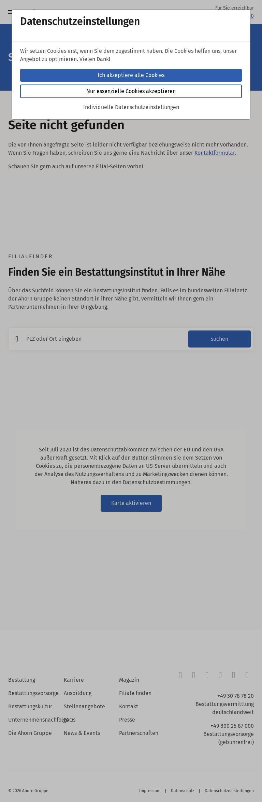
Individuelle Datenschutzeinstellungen (131, 107)
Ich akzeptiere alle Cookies (131, 75)
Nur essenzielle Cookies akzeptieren (131, 91)
